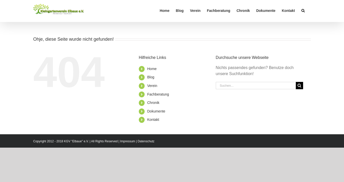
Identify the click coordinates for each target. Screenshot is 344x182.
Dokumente (156, 111)
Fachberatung (158, 94)
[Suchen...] (256, 85)
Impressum (127, 141)
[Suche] (299, 85)
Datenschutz (146, 141)
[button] (309, 10)
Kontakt (153, 120)
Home (151, 69)
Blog (150, 77)
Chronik (153, 103)
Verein (152, 86)
